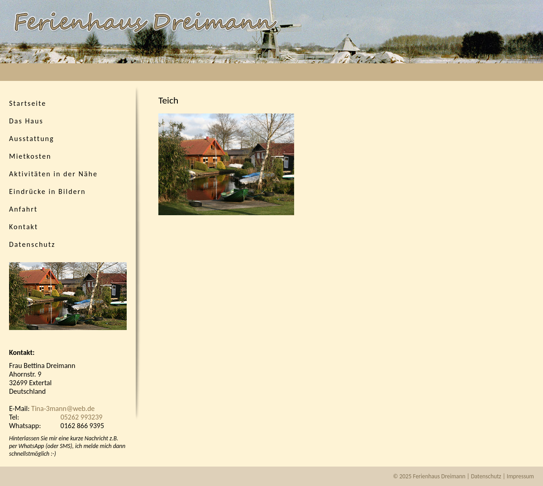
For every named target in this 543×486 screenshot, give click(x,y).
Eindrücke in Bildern (47, 191)
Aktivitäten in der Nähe (53, 174)
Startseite (27, 103)
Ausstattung (31, 138)
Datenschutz (32, 244)
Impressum (520, 476)
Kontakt (23, 226)
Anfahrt (23, 209)
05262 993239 (82, 417)
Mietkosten (30, 156)
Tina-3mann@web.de (63, 408)
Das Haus (26, 121)
